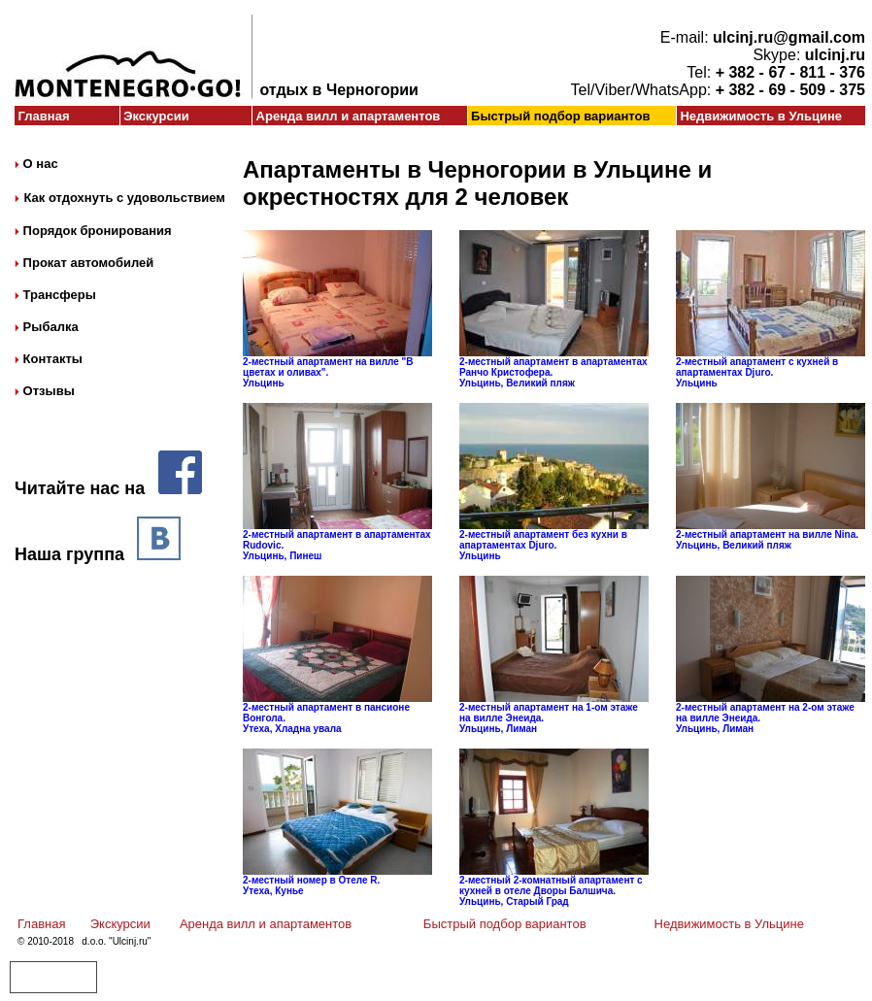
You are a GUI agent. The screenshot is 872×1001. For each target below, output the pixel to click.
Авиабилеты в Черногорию (52, 973)
